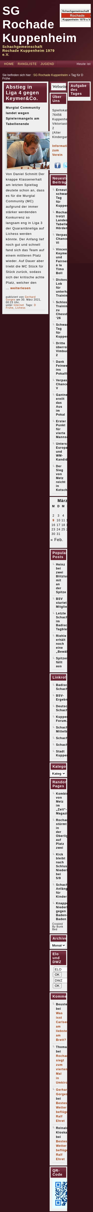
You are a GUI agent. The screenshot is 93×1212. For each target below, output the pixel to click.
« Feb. (57, 540)
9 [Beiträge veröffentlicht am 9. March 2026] (54, 520)
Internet (19, 305)
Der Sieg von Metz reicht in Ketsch (61, 478)
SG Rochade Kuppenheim (39, 24)
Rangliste (27, 64)
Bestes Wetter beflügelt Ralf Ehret (63, 1112)
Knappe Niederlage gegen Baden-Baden (65, 911)
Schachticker (67, 745)
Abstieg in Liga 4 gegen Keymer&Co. (22, 92)
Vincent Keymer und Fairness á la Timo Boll (63, 261)
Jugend (47, 64)
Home (9, 64)
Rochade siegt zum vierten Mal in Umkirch (63, 1069)
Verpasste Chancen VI (64, 238)
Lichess (20, 307)
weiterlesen (20, 288)
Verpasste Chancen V (64, 384)
